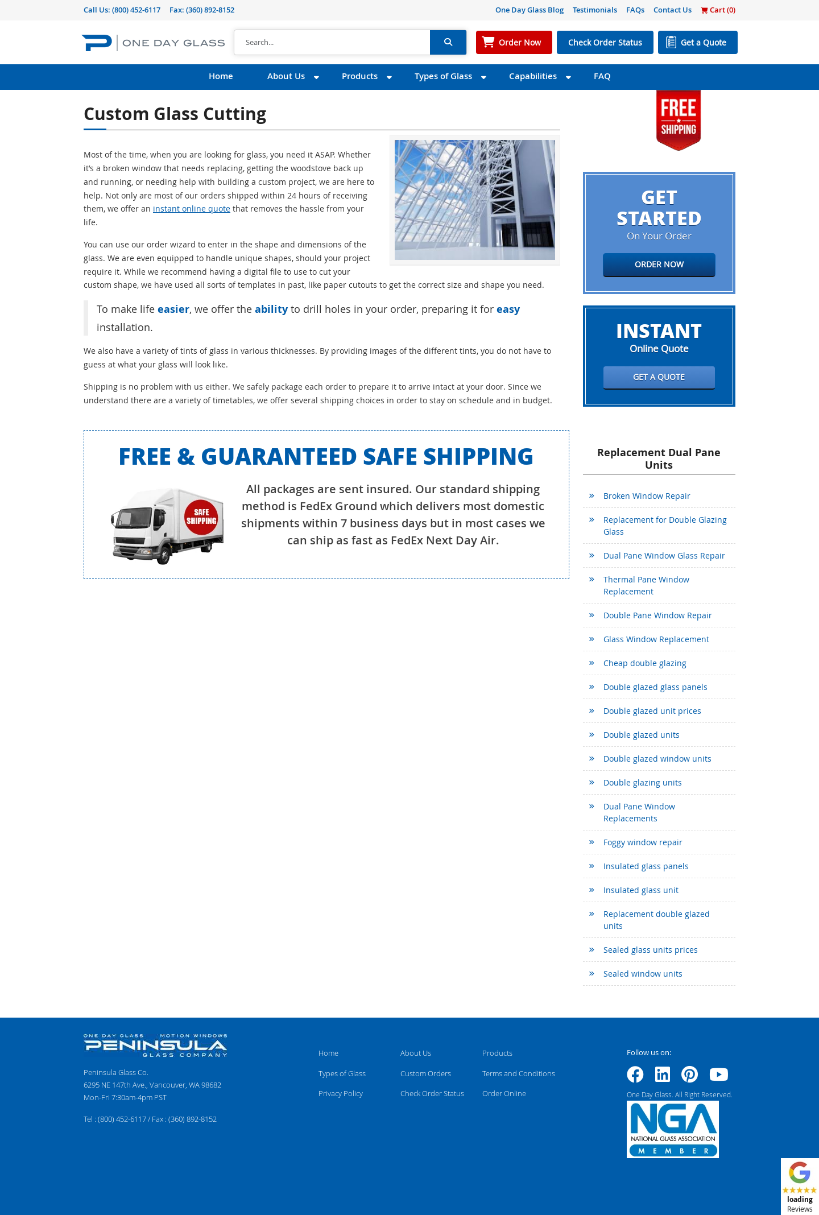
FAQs (635, 10)
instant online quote (191, 208)
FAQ (602, 76)
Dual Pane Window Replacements (639, 812)
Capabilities (533, 76)
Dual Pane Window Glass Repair (664, 555)
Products (360, 76)
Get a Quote (703, 42)
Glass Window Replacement (656, 639)
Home (221, 76)
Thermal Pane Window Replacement (646, 585)
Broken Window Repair (646, 495)
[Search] (332, 42)
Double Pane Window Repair (657, 615)
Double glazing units (642, 782)
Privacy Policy (340, 1093)
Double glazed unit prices (652, 710)
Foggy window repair (642, 842)
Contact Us (672, 10)
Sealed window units (642, 973)
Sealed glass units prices (650, 949)
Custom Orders (425, 1073)
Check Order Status (605, 42)
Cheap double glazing (644, 663)
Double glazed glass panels (655, 686)
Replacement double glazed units (656, 919)
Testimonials (595, 10)
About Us (286, 76)
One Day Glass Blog (529, 10)
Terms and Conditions (518, 1073)
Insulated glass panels (646, 866)
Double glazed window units (657, 758)
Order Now (520, 42)
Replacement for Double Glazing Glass (665, 525)
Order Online (504, 1093)
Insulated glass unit (641, 890)
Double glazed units (641, 734)
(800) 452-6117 (136, 10)
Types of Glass (443, 76)
